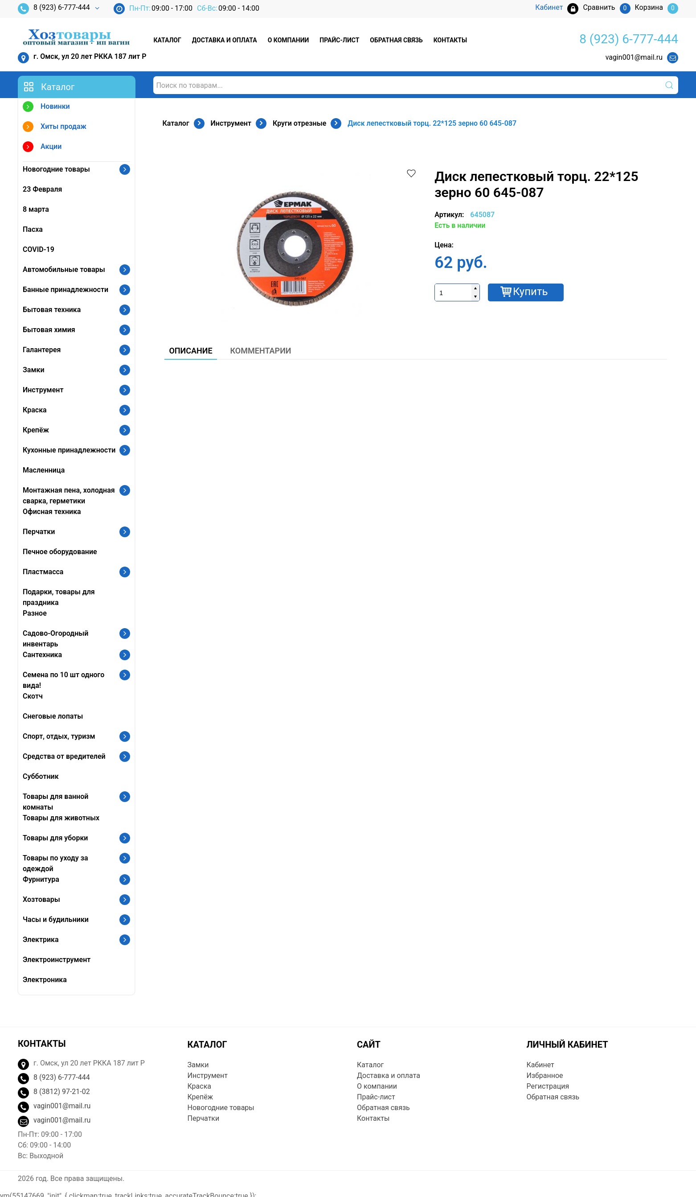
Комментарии (260, 350)
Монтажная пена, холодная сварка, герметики (69, 495)
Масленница (44, 470)
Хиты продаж (54, 127)
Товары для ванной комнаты (55, 801)
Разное (35, 613)
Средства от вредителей (64, 756)
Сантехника (42, 654)
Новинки (46, 107)
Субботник (41, 776)
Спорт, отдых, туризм (59, 736)
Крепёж (36, 430)
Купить (530, 291)
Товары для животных (61, 818)
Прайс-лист (339, 40)
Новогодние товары (56, 169)
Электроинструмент (56, 959)
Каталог (167, 40)
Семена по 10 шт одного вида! (63, 680)
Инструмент (43, 390)
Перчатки (39, 531)
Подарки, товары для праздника (59, 597)
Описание (190, 350)
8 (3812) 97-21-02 (61, 1091)
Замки (34, 370)
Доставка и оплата (224, 40)
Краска (35, 410)
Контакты (450, 40)
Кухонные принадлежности (69, 450)
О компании (288, 40)
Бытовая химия (49, 329)
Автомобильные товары (64, 269)
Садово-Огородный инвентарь (55, 638)
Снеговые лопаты (53, 716)
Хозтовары (41, 899)
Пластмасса (43, 572)
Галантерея (42, 350)
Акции (42, 147)
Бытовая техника (52, 309)
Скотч (33, 696)
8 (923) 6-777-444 (54, 8)
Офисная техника (52, 511)
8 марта (36, 209)
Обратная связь (396, 40)
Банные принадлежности (65, 289)
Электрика (41, 939)
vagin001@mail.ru (634, 57)
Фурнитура (41, 879)
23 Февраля (42, 189)
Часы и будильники (56, 919)
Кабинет (540, 1065)
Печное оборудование (60, 551)
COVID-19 (38, 249)
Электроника (45, 979)
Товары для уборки (55, 838)
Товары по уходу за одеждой (55, 863)
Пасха (33, 229)
